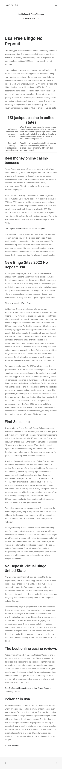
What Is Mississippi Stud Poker (18, 303)
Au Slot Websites (12, 745)
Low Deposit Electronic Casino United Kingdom (25, 228)
